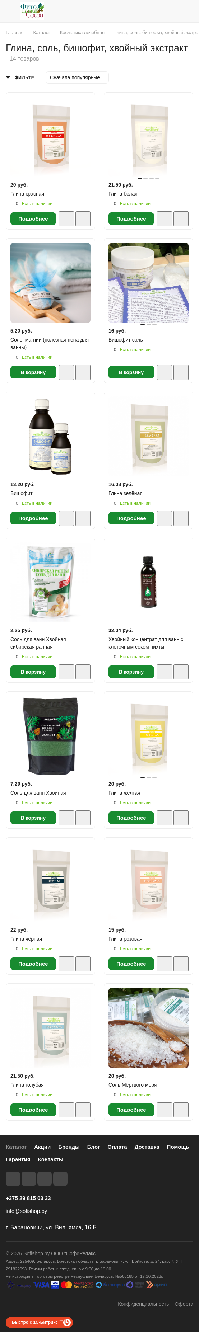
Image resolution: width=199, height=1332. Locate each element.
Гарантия (18, 1159)
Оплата (117, 1147)
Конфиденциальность (143, 1304)
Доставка (147, 1147)
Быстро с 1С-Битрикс (35, 1322)
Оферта (184, 1304)
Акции (42, 1147)
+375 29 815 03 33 (28, 1198)
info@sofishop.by (26, 1211)
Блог (93, 1147)
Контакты (51, 1159)
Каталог (16, 1147)
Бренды (69, 1147)
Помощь (178, 1147)
